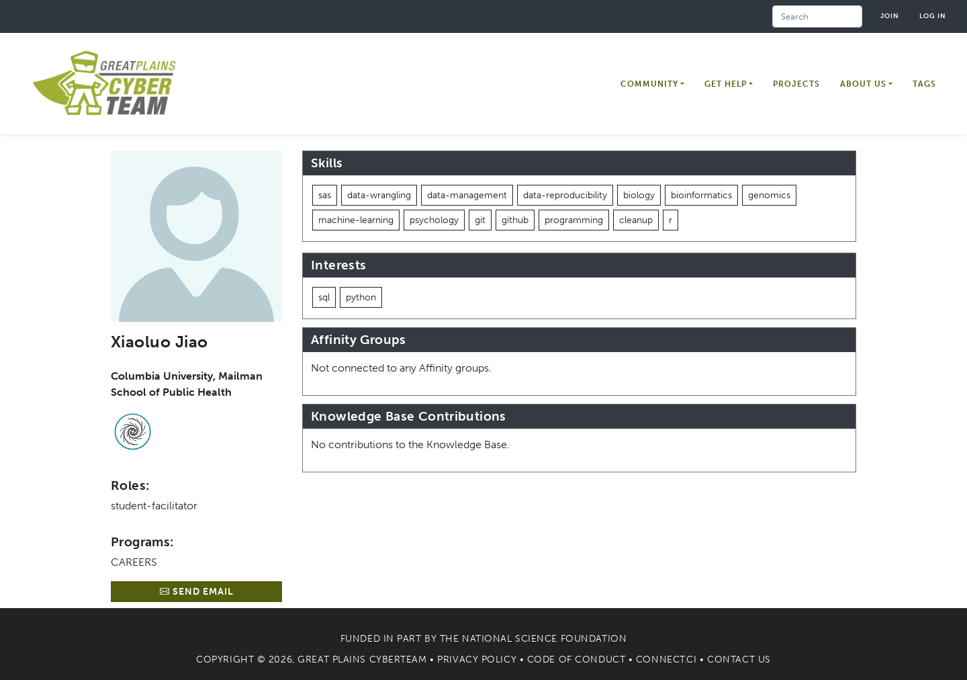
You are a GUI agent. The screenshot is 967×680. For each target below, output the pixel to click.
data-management (467, 195)
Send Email (197, 591)
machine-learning (356, 220)
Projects (796, 84)
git (480, 220)
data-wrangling (379, 195)
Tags (924, 84)
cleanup (636, 220)
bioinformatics (701, 195)
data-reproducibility (565, 195)
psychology (434, 220)
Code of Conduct (576, 659)
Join (889, 15)
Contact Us (739, 659)
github (515, 220)
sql (324, 297)
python (361, 297)
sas (324, 195)
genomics (769, 195)
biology (639, 195)
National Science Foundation (544, 638)
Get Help (725, 84)
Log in (932, 15)
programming (574, 220)
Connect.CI (666, 659)
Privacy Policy (476, 659)
